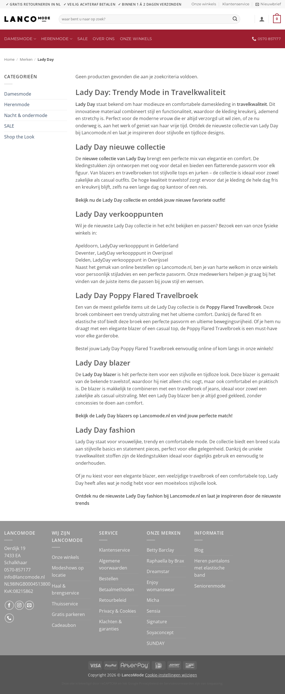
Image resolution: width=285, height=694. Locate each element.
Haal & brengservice (65, 589)
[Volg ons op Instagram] (19, 605)
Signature (157, 621)
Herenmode (56, 39)
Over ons (104, 38)
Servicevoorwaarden (179, 683)
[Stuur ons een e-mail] (29, 605)
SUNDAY (155, 643)
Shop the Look (19, 137)
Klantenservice (235, 4)
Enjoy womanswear (161, 586)
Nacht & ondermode (25, 115)
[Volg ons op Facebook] (9, 605)
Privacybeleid (149, 683)
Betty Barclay (160, 550)
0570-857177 (17, 570)
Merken (26, 59)
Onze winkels (203, 4)
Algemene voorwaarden (113, 564)
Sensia (153, 611)
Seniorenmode (209, 586)
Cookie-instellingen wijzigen (171, 675)
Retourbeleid (112, 600)
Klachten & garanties (110, 625)
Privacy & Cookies (117, 611)
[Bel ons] (9, 618)
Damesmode (20, 39)
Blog (198, 550)
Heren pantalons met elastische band (212, 568)
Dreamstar (158, 571)
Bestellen (108, 579)
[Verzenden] (235, 19)
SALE (82, 38)
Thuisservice (65, 604)
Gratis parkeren (68, 614)
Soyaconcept (160, 632)
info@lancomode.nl (24, 577)
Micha (153, 600)
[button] (268, 4)
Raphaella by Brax (165, 561)
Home (9, 59)
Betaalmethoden (116, 589)
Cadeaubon (64, 625)
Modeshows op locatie (68, 571)
